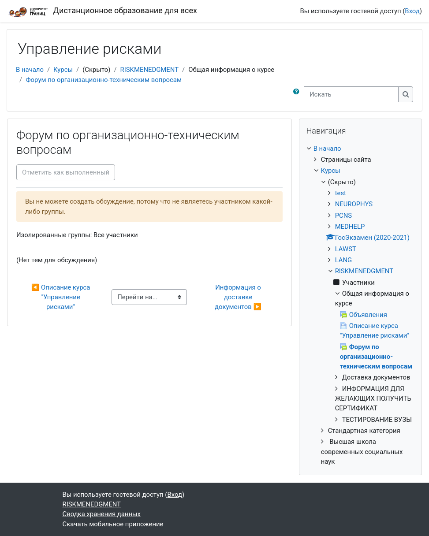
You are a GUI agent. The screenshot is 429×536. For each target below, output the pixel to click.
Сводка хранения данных (102, 514)
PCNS (343, 216)
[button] (298, 94)
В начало (30, 70)
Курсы (63, 70)
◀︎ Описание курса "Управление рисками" (61, 297)
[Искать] (351, 94)
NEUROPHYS (354, 204)
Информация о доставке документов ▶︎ (239, 297)
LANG (343, 260)
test (340, 193)
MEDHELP (350, 227)
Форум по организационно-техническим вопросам (104, 80)
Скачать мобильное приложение (113, 524)
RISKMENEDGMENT (149, 70)
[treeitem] (360, 305)
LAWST (345, 249)
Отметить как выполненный (65, 172)
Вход (412, 11)
